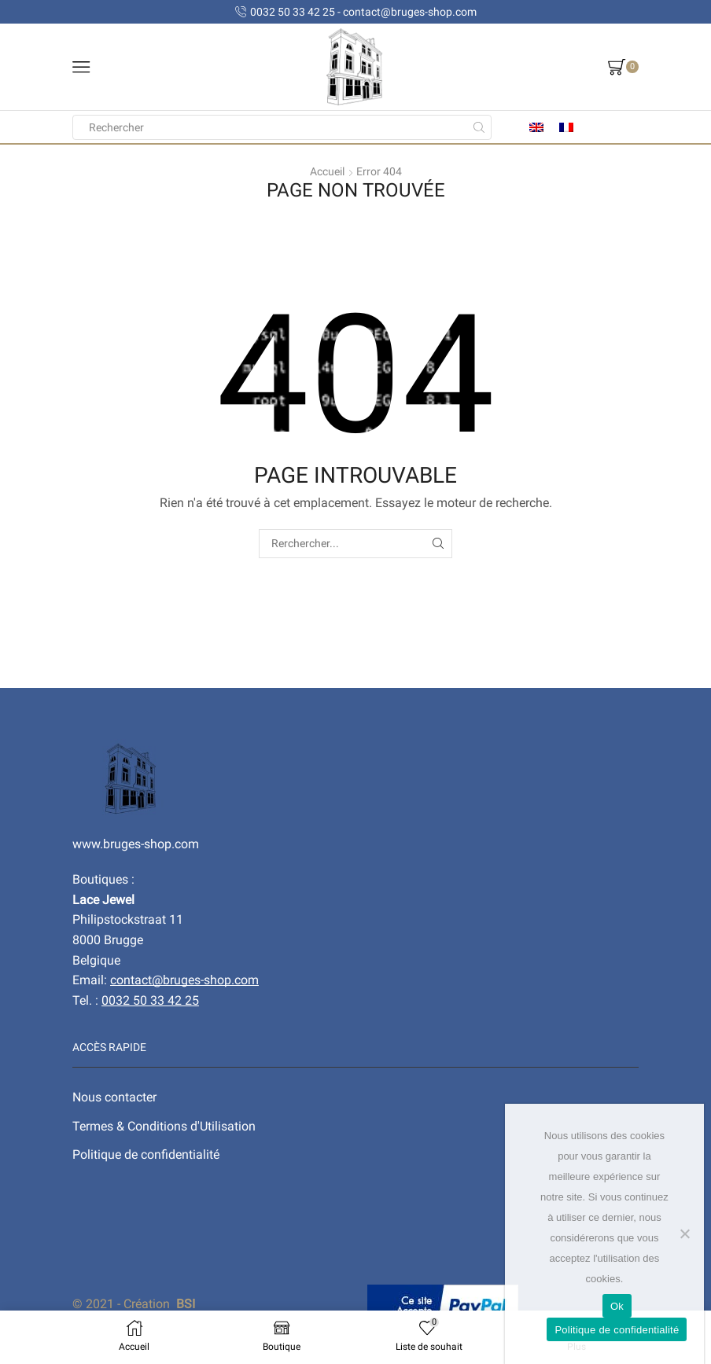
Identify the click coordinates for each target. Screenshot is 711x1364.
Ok (617, 1306)
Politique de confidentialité (145, 1154)
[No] (684, 1233)
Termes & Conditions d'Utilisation (164, 1126)
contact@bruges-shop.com (184, 979)
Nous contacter (114, 1097)
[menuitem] (536, 127)
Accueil (327, 171)
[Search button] (479, 127)
